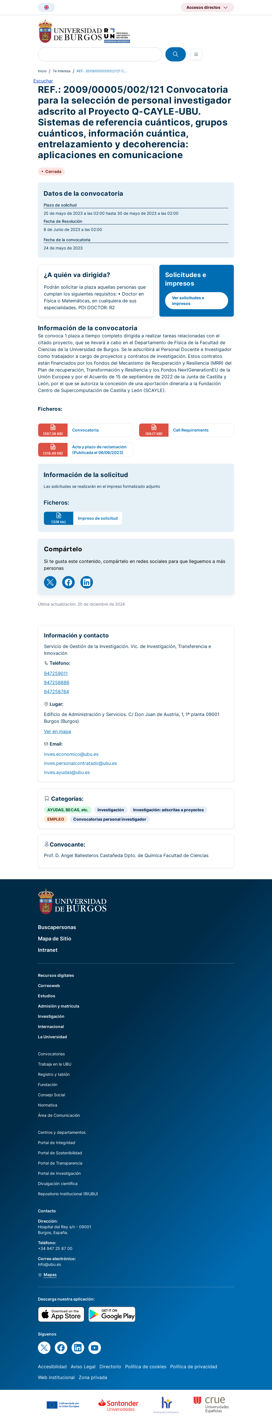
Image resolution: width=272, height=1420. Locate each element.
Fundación (47, 1084)
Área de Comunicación (59, 1115)
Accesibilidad (52, 1366)
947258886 (56, 682)
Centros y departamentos (62, 1132)
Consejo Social (51, 1094)
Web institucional (56, 1377)
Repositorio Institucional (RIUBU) (68, 1193)
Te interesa (61, 71)
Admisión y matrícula (58, 1006)
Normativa (47, 1105)
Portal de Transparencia (60, 1163)
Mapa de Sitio (54, 939)
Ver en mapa (57, 731)
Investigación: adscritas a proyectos (168, 809)
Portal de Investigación (59, 1173)
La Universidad (52, 1036)
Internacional (51, 1026)
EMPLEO (55, 819)
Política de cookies (145, 1366)
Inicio (42, 71)
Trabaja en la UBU (54, 1064)
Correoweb (49, 985)
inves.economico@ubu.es (71, 754)
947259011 (56, 673)
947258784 (56, 691)
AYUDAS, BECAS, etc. (67, 809)
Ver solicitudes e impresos (188, 300)
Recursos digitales (56, 975)
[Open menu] (196, 54)
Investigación (111, 809)
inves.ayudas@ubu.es (67, 772)
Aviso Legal (83, 1366)
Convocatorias (51, 1053)
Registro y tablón (54, 1074)
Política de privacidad (193, 1366)
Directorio (110, 1366)
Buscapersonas (57, 927)
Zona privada (93, 1377)
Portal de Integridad (56, 1142)
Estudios (46, 995)
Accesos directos (203, 7)
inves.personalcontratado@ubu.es (80, 763)
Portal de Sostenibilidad (60, 1152)
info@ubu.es (49, 1264)
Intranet (48, 950)
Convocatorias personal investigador (109, 819)
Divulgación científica (58, 1183)
